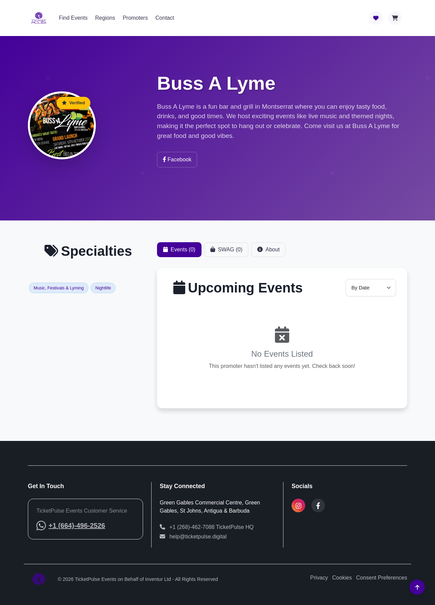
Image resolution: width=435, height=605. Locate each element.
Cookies (342, 578)
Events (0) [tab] (179, 251)
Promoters (135, 18)
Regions (105, 18)
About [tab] (268, 251)
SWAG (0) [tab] (226, 251)
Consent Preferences (381, 578)
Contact (164, 18)
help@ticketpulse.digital (193, 536)
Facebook (177, 159)
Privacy (319, 578)
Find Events (73, 18)
